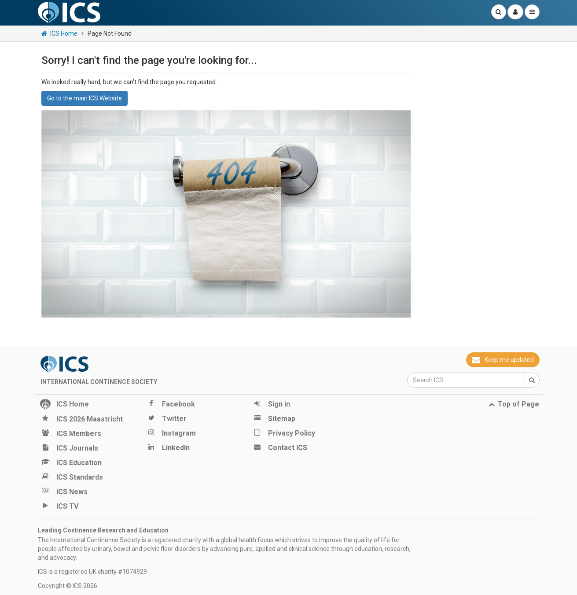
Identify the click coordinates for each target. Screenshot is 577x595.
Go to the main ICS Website (84, 98)
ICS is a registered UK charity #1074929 (92, 571)
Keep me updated (502, 359)
